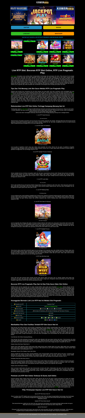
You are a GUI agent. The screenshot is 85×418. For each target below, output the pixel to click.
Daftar (26, 27)
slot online (59, 287)
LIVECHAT (26, 33)
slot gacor (49, 329)
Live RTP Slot (22, 414)
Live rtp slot (14, 76)
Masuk (58, 27)
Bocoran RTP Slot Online (48, 414)
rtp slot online (24, 109)
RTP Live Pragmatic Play (33, 414)
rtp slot (56, 387)
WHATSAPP (58, 33)
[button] (12, 15)
